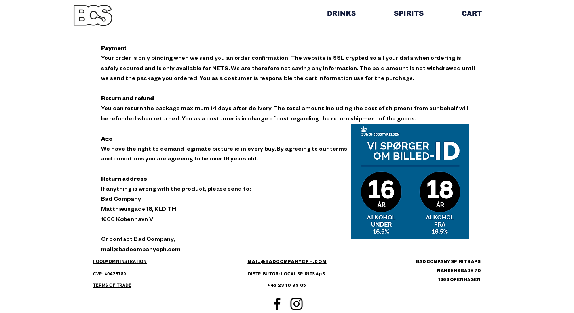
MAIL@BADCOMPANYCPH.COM (286, 262)
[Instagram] (296, 304)
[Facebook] (277, 304)
